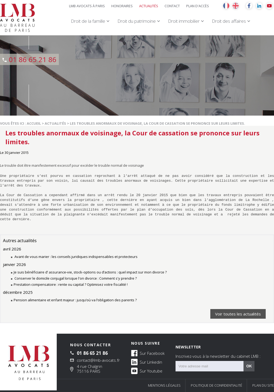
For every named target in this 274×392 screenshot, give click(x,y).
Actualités (148, 5)
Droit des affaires (229, 21)
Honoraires (122, 5)
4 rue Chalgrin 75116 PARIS (89, 369)
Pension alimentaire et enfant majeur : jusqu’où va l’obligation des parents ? (75, 300)
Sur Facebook (148, 353)
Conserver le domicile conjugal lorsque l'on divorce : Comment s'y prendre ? (75, 278)
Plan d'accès (197, 5)
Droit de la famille (88, 21)
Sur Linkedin (146, 362)
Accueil (34, 123)
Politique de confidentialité (216, 385)
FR (226, 6)
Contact (172, 5)
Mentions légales (164, 385)
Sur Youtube (146, 371)
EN (236, 6)
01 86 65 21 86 (32, 59)
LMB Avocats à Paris (87, 5)
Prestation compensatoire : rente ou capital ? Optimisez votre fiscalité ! (71, 284)
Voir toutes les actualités (238, 314)
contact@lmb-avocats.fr (98, 360)
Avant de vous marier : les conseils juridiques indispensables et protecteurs (76, 256)
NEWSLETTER (218, 351)
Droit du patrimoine (136, 21)
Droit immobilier (184, 21)
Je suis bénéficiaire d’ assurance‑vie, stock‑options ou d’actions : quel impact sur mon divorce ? (90, 272)
